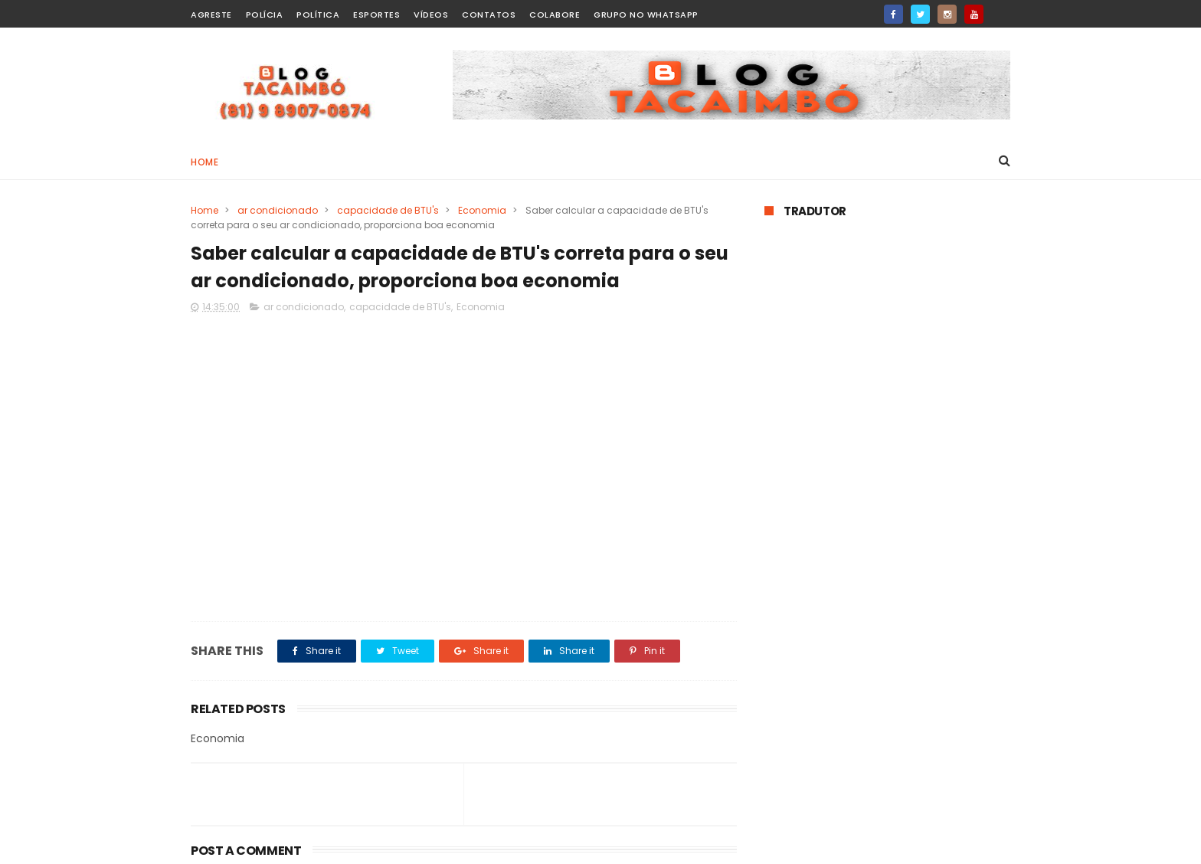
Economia (482, 210)
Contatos (488, 14)
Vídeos (431, 14)
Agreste (211, 14)
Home (204, 162)
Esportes (376, 14)
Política (317, 14)
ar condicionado (277, 210)
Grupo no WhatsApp (646, 14)
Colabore (554, 14)
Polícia (264, 14)
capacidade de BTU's (388, 210)
